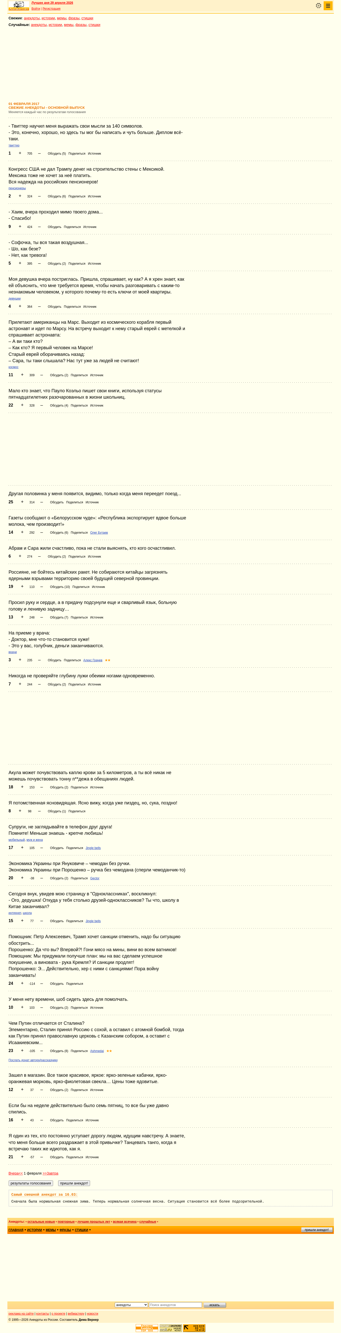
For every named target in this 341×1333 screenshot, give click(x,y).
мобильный (17, 840)
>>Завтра (50, 1173)
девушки (15, 298)
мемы (61, 18)
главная (16, 1230)
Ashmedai (97, 1051)
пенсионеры (17, 188)
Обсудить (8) (59, 1051)
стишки (87, 18)
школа (27, 913)
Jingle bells (93, 848)
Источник (94, 153)
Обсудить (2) (57, 263)
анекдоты (32, 18)
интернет (15, 913)
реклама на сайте (21, 1313)
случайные (147, 1221)
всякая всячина (125, 1221)
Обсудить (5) (57, 153)
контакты (42, 1313)
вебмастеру (76, 1313)
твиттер (14, 145)
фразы (73, 18)
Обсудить (54, 227)
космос (14, 367)
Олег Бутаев (99, 532)
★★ (107, 660)
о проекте (58, 1313)
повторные (66, 1221)
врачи (13, 652)
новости (92, 1313)
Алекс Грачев (93, 660)
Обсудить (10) (60, 587)
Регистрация (51, 8)
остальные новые (41, 1221)
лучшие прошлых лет (94, 1221)
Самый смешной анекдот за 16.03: (44, 1195)
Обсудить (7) (59, 617)
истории (48, 18)
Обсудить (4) (59, 405)
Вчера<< (16, 1173)
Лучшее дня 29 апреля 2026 (52, 3)
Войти (36, 8)
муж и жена (35, 840)
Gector (94, 878)
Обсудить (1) (57, 811)
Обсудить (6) (57, 196)
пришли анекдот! (317, 1230)
